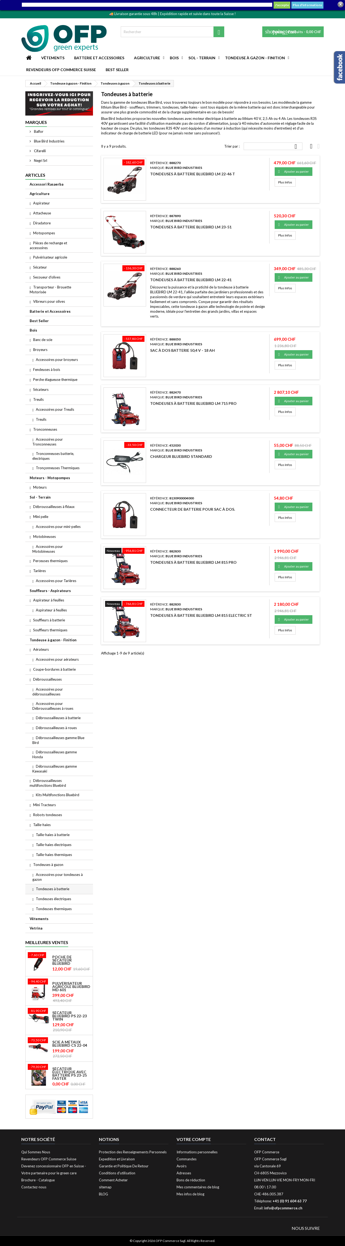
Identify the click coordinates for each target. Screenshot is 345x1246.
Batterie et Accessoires (99, 57)
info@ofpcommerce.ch (283, 1208)
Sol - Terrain (201, 57)
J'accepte (282, 5)
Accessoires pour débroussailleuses (47, 691)
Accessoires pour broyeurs (57, 359)
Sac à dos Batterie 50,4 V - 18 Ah (182, 350)
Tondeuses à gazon (48, 864)
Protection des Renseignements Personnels (133, 1152)
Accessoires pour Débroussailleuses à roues (52, 706)
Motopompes (44, 233)
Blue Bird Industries (48, 141)
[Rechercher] (172, 31)
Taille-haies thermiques (54, 854)
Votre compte (194, 1139)
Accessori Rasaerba (46, 184)
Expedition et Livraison (117, 1159)
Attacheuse (42, 213)
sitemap (105, 1187)
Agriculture (147, 57)
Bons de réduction (191, 1180)
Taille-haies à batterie (53, 835)
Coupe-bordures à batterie (54, 669)
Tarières (39, 571)
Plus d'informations (307, 5)
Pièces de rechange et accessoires (48, 245)
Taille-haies (42, 825)
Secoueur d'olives (46, 277)
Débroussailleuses (47, 679)
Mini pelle (40, 516)
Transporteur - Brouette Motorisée (50, 289)
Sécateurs (41, 389)
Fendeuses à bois (46, 369)
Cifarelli (39, 151)
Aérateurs (41, 649)
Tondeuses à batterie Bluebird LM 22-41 (191, 279)
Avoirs (182, 1166)
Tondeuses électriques (53, 899)
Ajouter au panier (293, 171)
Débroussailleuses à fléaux (54, 506)
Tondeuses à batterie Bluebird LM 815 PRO (193, 562)
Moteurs (40, 487)
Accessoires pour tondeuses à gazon (57, 877)
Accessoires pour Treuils (55, 409)
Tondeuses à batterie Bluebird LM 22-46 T (192, 174)
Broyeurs (40, 349)
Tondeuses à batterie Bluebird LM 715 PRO (193, 403)
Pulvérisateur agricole (50, 257)
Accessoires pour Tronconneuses (47, 441)
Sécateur (40, 267)
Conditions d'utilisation (117, 1173)
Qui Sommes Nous (35, 1152)
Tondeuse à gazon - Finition (255, 57)
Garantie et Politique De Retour (124, 1166)
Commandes (186, 1159)
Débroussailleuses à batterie (58, 718)
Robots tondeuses (47, 815)
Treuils (38, 399)
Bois (174, 57)
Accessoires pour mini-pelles (58, 526)
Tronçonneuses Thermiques (58, 468)
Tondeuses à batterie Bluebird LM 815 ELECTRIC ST (201, 615)
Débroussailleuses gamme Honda (54, 754)
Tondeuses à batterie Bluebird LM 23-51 (191, 227)
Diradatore (42, 223)
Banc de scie (42, 339)
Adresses (184, 1173)
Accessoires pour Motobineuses (47, 549)
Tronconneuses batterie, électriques (53, 456)
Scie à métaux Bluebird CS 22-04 (69, 1043)
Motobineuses (44, 536)
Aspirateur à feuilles (48, 600)
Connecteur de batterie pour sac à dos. (192, 509)
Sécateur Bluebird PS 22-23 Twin (69, 1016)
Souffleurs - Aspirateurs (50, 591)
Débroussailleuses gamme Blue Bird (58, 740)
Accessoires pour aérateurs (57, 659)
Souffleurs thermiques (50, 630)
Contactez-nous (33, 1187)
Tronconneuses (45, 429)
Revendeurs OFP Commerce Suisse (61, 69)
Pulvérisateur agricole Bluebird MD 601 (71, 986)
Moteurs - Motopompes (50, 478)
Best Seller (117, 69)
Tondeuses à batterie (52, 889)
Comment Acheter (113, 1180)
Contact (265, 1139)
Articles (35, 174)
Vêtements (52, 57)
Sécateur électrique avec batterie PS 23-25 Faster (69, 1073)
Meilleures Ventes (46, 942)
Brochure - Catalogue (38, 1180)
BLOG (103, 1194)
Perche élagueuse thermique (55, 379)
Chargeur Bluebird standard (181, 456)
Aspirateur (41, 203)
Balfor (38, 131)
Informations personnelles (197, 1152)
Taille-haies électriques (53, 845)
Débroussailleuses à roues (56, 728)
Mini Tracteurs (44, 805)
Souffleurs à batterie (49, 620)
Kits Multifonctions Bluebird (57, 795)
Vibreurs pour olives (49, 301)
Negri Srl (40, 160)
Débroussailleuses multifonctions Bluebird (48, 783)
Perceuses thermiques (50, 561)
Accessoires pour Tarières (56, 581)
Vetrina (36, 928)
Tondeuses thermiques (54, 909)
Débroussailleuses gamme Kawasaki (54, 768)
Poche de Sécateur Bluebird (62, 960)
